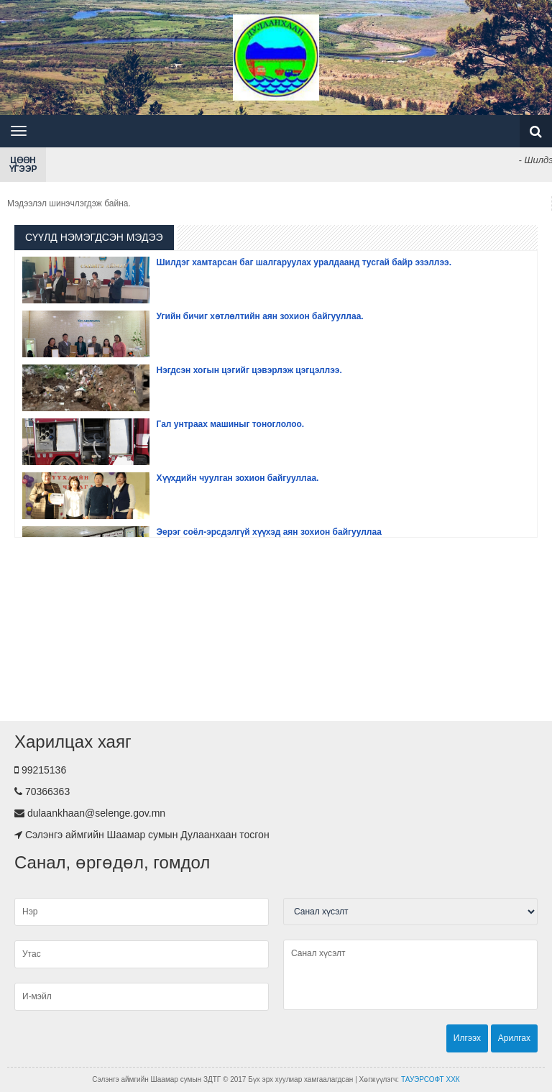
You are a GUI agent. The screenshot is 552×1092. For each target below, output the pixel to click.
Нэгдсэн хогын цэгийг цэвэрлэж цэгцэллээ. (249, 370)
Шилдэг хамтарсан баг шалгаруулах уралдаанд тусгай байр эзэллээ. (304, 262)
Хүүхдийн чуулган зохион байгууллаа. (238, 478)
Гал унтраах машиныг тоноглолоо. (231, 424)
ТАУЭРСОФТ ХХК (430, 1079)
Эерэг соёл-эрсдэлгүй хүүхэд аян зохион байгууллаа (269, 532)
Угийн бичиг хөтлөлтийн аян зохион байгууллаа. (260, 316)
